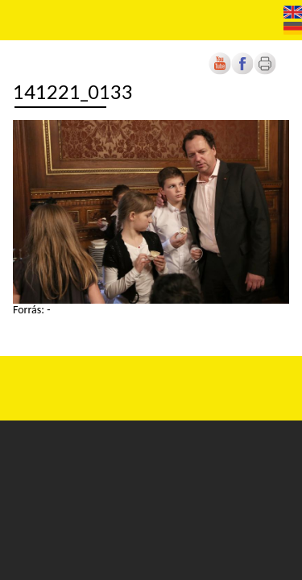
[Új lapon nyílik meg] (242, 71)
